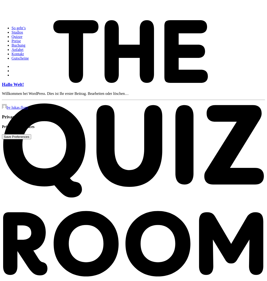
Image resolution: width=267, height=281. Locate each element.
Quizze (17, 37)
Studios (17, 32)
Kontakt (18, 54)
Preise (16, 41)
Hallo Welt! (13, 84)
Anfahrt (18, 50)
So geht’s (19, 28)
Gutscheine (20, 58)
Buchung (18, 45)
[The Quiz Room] (133, 12)
